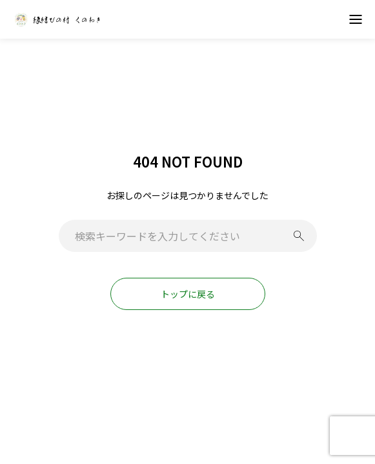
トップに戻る (188, 293)
